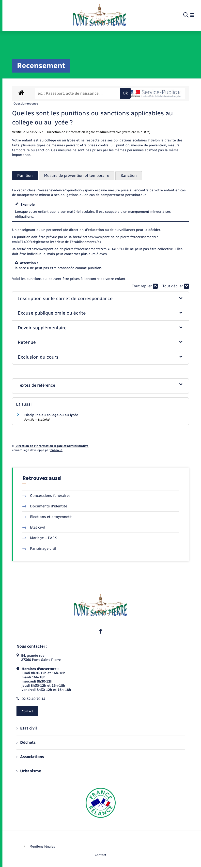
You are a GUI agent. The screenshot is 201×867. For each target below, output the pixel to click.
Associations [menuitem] (30, 756)
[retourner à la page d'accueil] (99, 15)
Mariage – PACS (39, 538)
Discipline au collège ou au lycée (51, 415)
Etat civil (33, 527)
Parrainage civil (39, 548)
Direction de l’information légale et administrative (51, 446)
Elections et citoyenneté (47, 517)
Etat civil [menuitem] (26, 728)
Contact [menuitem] (100, 855)
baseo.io (56, 450)
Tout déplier (175, 286)
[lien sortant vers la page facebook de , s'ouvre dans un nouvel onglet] (100, 631)
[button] (100, 298)
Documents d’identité (44, 506)
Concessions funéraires (46, 495)
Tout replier (145, 286)
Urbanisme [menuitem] (28, 771)
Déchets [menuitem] (26, 742)
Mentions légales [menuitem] (42, 846)
